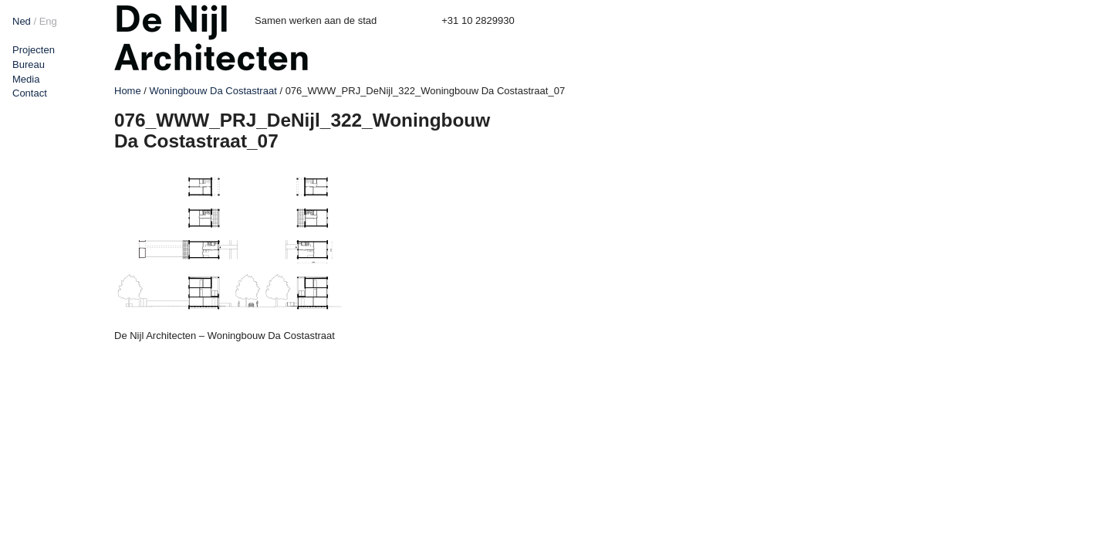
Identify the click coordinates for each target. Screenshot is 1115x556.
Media (25, 79)
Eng (48, 21)
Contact (29, 93)
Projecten (33, 50)
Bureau (28, 64)
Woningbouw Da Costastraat (213, 91)
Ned (21, 21)
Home (127, 91)
